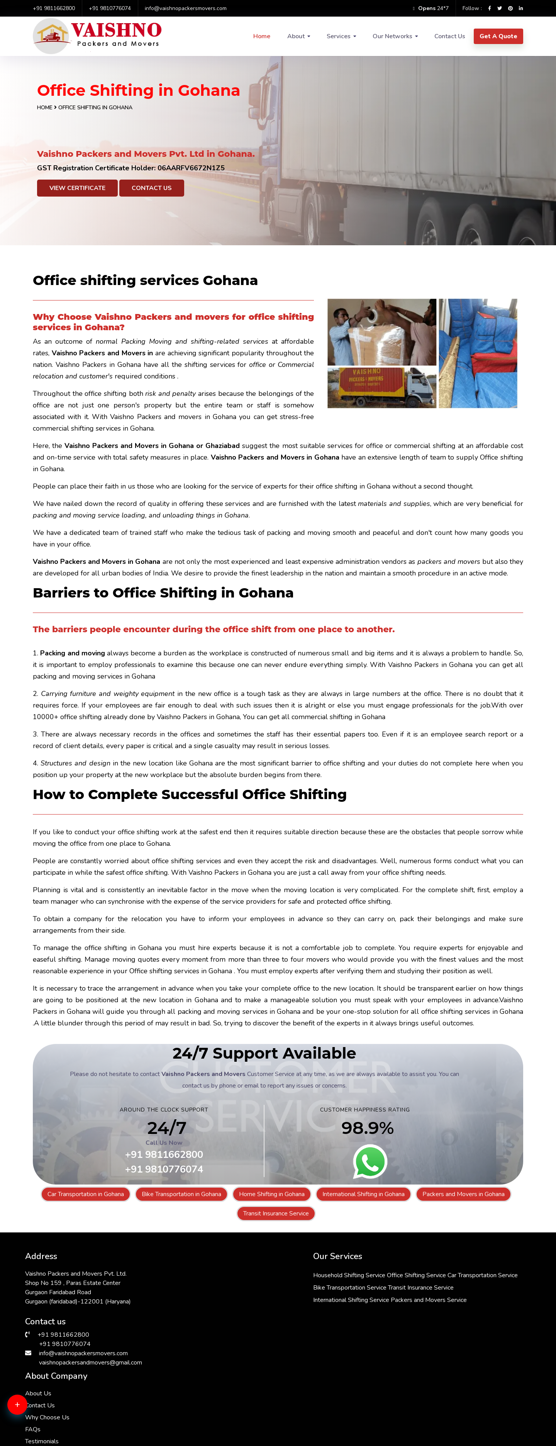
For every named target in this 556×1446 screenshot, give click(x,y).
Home (261, 36)
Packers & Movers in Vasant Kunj (447, 1392)
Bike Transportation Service (262, 1297)
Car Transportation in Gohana (85, 1194)
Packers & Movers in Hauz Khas (195, 1392)
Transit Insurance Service (276, 1213)
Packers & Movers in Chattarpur (446, 1383)
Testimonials (381, 1319)
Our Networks (392, 36)
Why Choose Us (386, 1295)
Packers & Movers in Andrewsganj (449, 1420)
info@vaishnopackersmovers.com (186, 8)
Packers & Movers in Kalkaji (314, 1410)
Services (339, 36)
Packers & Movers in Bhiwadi (316, 1383)
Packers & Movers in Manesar (317, 1401)
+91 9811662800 (54, 8)
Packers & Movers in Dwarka (316, 1392)
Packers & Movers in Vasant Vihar (197, 1420)
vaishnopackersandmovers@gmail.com (90, 1360)
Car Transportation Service (260, 1285)
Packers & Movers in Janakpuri (67, 1383)
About (296, 36)
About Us (377, 1271)
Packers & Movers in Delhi (62, 1392)
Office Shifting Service (328, 1273)
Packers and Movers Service (263, 1335)
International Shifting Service (263, 1322)
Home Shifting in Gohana (272, 1194)
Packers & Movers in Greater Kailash (452, 1410)
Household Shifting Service (261, 1273)
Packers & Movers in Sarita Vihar (70, 1401)
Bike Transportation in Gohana (181, 1194)
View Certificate (77, 188)
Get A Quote (498, 36)
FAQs (372, 1307)
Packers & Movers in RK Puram (194, 1383)
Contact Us (449, 36)
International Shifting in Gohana (363, 1194)
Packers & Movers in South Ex (318, 1420)
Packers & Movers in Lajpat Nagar (72, 1420)
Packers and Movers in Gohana (463, 1194)
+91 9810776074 (110, 8)
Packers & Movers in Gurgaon (192, 1410)
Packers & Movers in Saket (63, 1410)
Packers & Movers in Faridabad (445, 1401)
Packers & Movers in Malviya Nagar (200, 1401)
